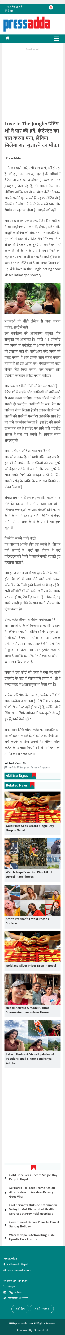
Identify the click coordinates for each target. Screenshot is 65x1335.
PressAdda (13, 158)
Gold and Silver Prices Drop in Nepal (31, 965)
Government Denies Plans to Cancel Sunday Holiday (34, 1224)
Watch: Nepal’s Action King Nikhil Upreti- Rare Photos (29, 874)
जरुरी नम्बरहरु (41, 1309)
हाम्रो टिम (20, 1309)
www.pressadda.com (19, 1270)
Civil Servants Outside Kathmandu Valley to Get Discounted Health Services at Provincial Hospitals (33, 1209)
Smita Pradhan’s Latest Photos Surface (27, 921)
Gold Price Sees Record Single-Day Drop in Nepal (30, 828)
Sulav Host (41, 1330)
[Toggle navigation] (57, 39)
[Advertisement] (32, 83)
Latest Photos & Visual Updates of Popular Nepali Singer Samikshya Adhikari (30, 1059)
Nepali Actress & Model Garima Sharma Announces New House (27, 1010)
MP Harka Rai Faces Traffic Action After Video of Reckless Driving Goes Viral (32, 1192)
